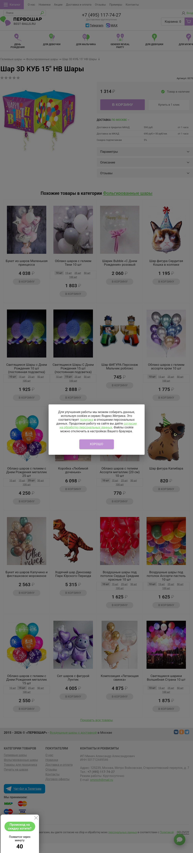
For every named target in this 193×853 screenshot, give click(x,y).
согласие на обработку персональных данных (98, 425)
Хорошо (96, 444)
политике (86, 420)
